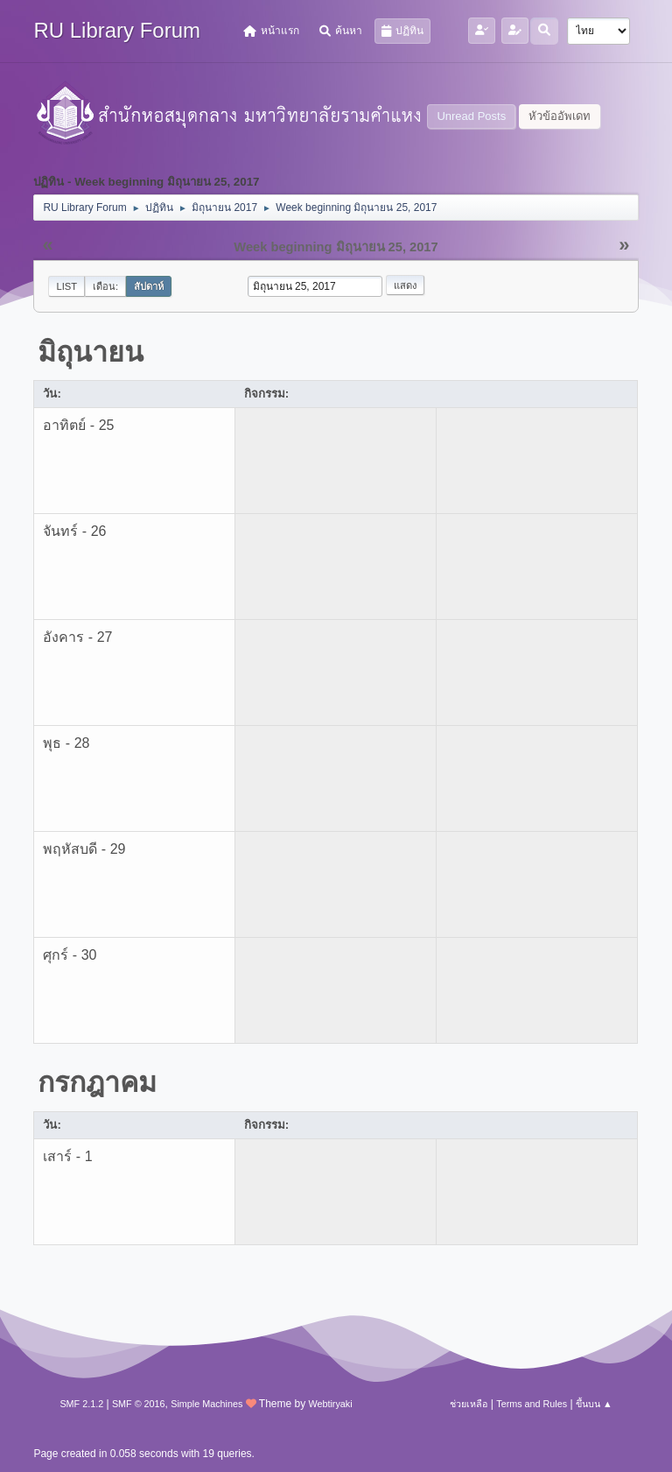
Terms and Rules (531, 1403)
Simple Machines (206, 1403)
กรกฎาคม (97, 1082)
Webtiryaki (330, 1403)
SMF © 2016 (138, 1403)
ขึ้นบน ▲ (594, 1403)
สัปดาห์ (149, 286)
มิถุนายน (91, 352)
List (66, 286)
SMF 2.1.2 (81, 1403)
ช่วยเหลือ (468, 1403)
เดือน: (105, 286)
